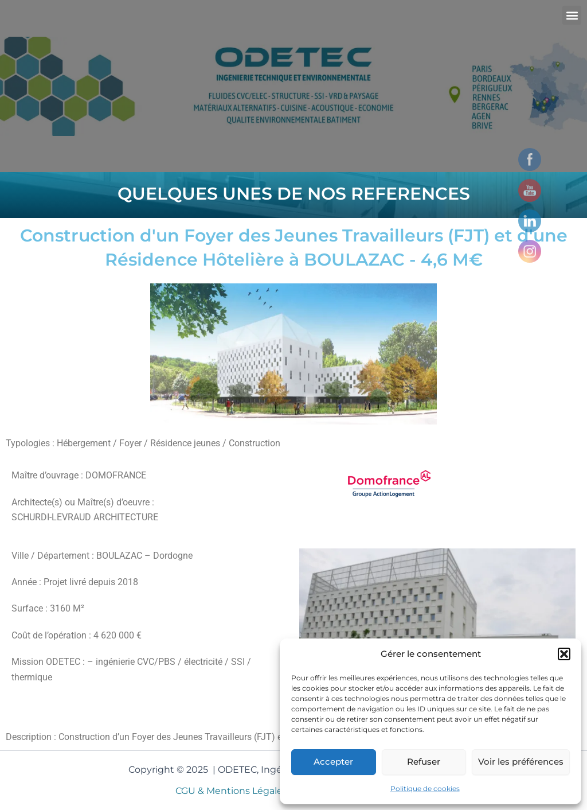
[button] (564, 654)
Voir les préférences (520, 761)
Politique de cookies (425, 788)
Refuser (423, 761)
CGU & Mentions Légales (232, 790)
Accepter (333, 761)
